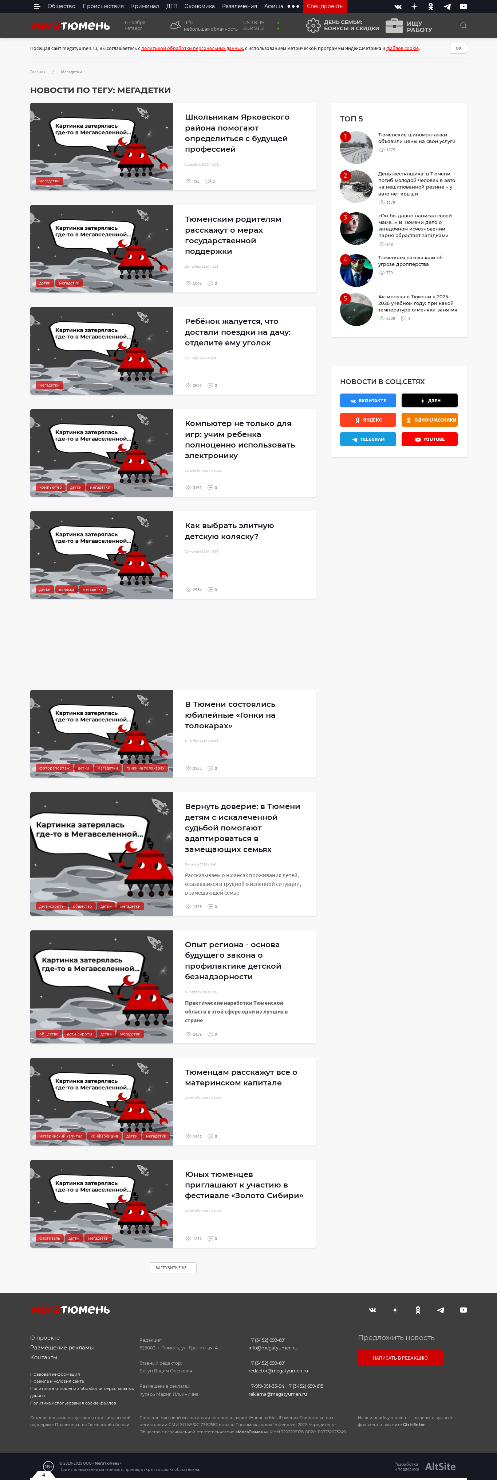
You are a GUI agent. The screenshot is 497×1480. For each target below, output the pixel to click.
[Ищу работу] (407, 26)
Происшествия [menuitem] (103, 6)
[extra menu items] (293, 6)
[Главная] (70, 25)
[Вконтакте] (398, 6)
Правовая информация (55, 1374)
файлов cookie (402, 48)
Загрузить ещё (171, 1267)
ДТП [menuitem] (172, 6)
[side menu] (37, 6)
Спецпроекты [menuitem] (325, 6)
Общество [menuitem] (61, 6)
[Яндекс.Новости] (368, 420)
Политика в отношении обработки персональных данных (82, 1392)
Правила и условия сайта (57, 1381)
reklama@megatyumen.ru (278, 1394)
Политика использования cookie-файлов (73, 1403)
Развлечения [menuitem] (239, 6)
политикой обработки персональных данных (192, 48)
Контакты (44, 1357)
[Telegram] (447, 6)
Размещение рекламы (62, 1347)
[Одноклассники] (430, 6)
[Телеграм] (368, 439)
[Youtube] (463, 6)
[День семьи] (340, 26)
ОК (458, 48)
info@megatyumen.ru (273, 1348)
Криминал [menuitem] (145, 6)
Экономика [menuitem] (200, 6)
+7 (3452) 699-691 (267, 1340)
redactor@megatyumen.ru (278, 1371)
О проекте (45, 1337)
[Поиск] (463, 25)
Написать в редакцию (400, 1358)
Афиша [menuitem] (273, 6)
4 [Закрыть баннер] (43, 1474)
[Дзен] (414, 6)
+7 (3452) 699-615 (305, 1386)
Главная (38, 71)
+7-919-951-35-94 (266, 1386)
